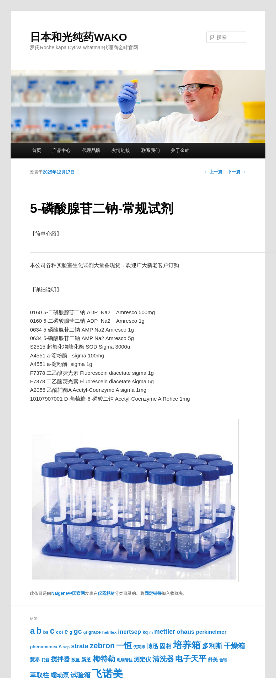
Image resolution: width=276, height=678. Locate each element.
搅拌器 (60, 659)
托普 (45, 660)
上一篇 (213, 171)
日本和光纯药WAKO (78, 37)
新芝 (86, 659)
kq (145, 632)
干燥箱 (234, 646)
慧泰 (35, 659)
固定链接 (153, 593)
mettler (164, 631)
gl (85, 632)
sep (66, 647)
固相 (165, 646)
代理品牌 (91, 150)
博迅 (152, 646)
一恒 (124, 645)
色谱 (223, 660)
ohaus (186, 631)
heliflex (109, 632)
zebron (102, 646)
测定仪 (142, 659)
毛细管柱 (124, 660)
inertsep (129, 631)
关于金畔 (180, 150)
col (59, 632)
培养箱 (187, 645)
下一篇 (237, 171)
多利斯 (212, 646)
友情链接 (121, 150)
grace (94, 632)
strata (79, 646)
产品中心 (61, 150)
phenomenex (43, 646)
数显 (75, 659)
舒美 (213, 659)
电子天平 (190, 658)
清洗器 (163, 659)
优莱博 (139, 647)
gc (78, 631)
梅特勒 (104, 659)
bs (45, 632)
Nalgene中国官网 (68, 593)
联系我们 (150, 150)
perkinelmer (211, 632)
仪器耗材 (106, 593)
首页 (36, 150)
